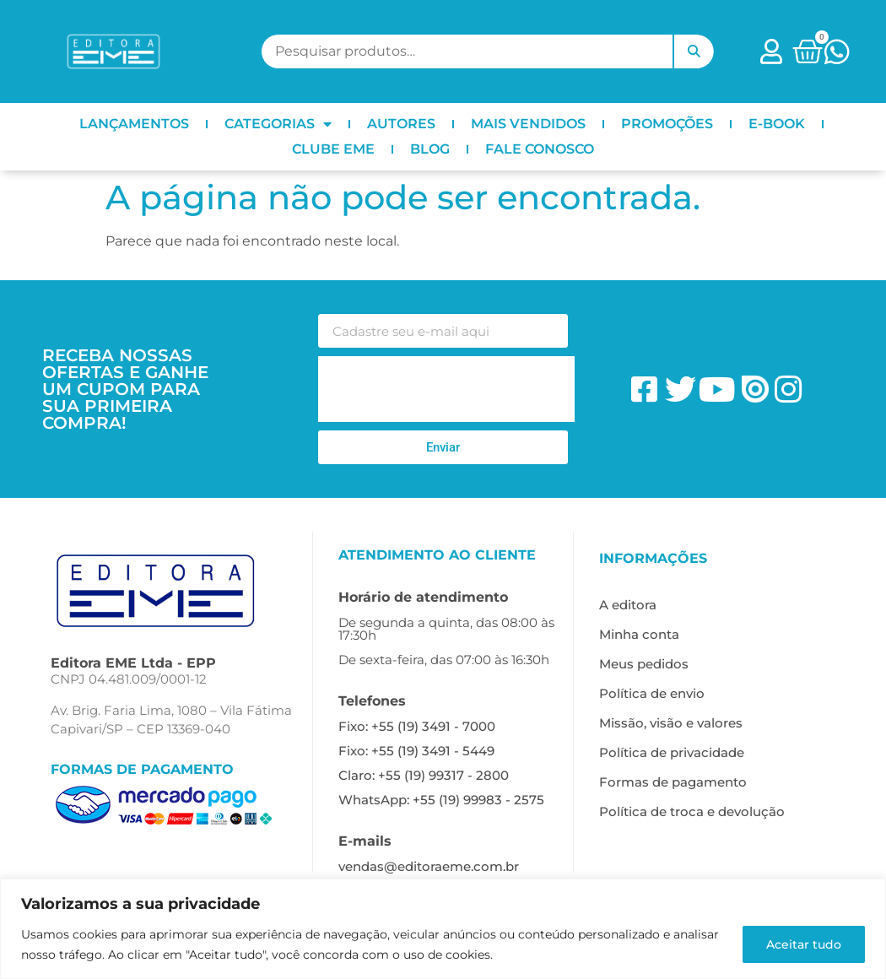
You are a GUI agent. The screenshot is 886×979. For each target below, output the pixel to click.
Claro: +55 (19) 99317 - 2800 (423, 775)
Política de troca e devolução (692, 811)
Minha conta (639, 634)
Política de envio (652, 693)
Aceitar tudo (802, 944)
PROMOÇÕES (667, 124)
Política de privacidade (671, 752)
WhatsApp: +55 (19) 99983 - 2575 (441, 800)
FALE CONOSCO (539, 149)
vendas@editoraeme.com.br (428, 866)
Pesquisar (693, 51)
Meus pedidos (644, 664)
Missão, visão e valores (671, 723)
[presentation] (446, 389)
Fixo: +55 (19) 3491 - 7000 (416, 726)
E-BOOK (776, 124)
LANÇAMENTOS (134, 124)
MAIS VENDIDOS (528, 124)
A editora (627, 605)
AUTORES (401, 124)
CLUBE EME (333, 149)
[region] (443, 929)
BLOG (430, 149)
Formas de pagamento (673, 782)
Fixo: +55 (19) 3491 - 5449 (416, 751)
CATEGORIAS (278, 124)
